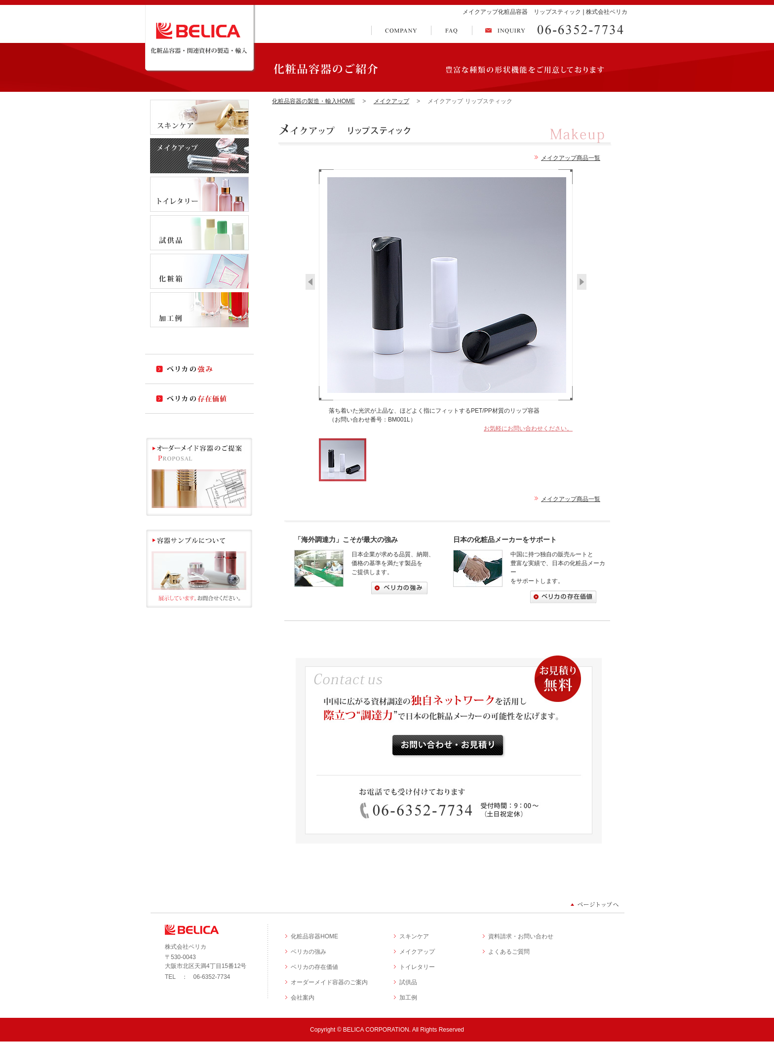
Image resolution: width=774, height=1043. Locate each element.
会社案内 (302, 997)
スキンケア (414, 936)
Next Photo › (581, 282)
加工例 (408, 997)
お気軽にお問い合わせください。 (528, 428)
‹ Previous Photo (310, 282)
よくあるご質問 (509, 951)
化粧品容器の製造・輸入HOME (313, 101)
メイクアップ (391, 101)
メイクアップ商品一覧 (570, 158)
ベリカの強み (308, 951)
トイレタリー (417, 967)
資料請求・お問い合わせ (520, 936)
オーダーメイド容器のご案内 (329, 982)
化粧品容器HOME (314, 936)
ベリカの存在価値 (314, 967)
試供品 (408, 982)
